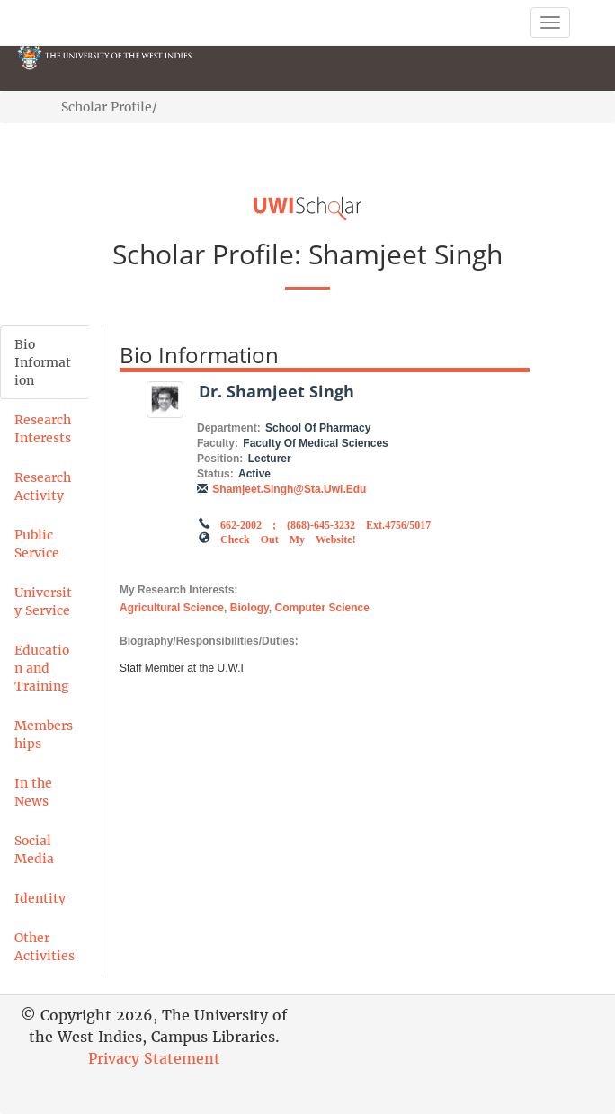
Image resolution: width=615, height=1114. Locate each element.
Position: (220, 458)
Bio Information (42, 362)
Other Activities (44, 947)
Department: (229, 428)
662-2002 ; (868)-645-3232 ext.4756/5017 (325, 523)
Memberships (43, 734)
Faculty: (217, 443)
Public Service (36, 544)
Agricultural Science (172, 608)
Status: (215, 474)
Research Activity (42, 486)
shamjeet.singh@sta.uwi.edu (289, 489)
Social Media (34, 850)
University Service (43, 601)
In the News (33, 792)
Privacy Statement (154, 1058)
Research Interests (42, 429)
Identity (40, 898)
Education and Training (41, 668)
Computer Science (322, 608)
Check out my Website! (288, 537)
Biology (249, 608)
